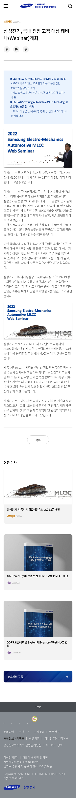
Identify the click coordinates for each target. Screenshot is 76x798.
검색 (70, 6)
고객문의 (39, 732)
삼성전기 (19, 787)
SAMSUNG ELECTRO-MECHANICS (38, 5)
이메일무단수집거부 (56, 738)
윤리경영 (9, 732)
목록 (38, 440)
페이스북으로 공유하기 (7, 49)
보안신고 (24, 732)
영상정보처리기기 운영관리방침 (22, 745)
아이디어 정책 (54, 745)
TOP (38, 707)
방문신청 (54, 732)
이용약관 (34, 738)
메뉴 (6, 6)
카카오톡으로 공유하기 (16, 49)
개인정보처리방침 (14, 738)
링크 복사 (26, 49)
